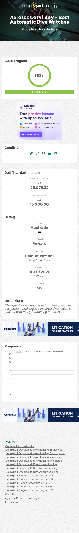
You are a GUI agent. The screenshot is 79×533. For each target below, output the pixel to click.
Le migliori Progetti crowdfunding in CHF (29, 475)
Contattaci (11, 494)
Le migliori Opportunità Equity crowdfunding (31, 464)
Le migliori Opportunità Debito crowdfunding (31, 468)
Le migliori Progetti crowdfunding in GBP (29, 482)
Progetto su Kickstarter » (39, 29)
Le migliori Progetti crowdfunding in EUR (29, 479)
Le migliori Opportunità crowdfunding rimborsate (34, 460)
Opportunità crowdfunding (20, 446)
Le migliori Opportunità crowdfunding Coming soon (35, 453)
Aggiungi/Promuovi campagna (22, 498)
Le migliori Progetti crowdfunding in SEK (29, 486)
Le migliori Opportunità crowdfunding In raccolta (34, 449)
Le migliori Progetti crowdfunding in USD (29, 490)
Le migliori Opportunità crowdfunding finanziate (33, 457)
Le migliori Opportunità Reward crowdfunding (32, 471)
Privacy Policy (13, 502)
